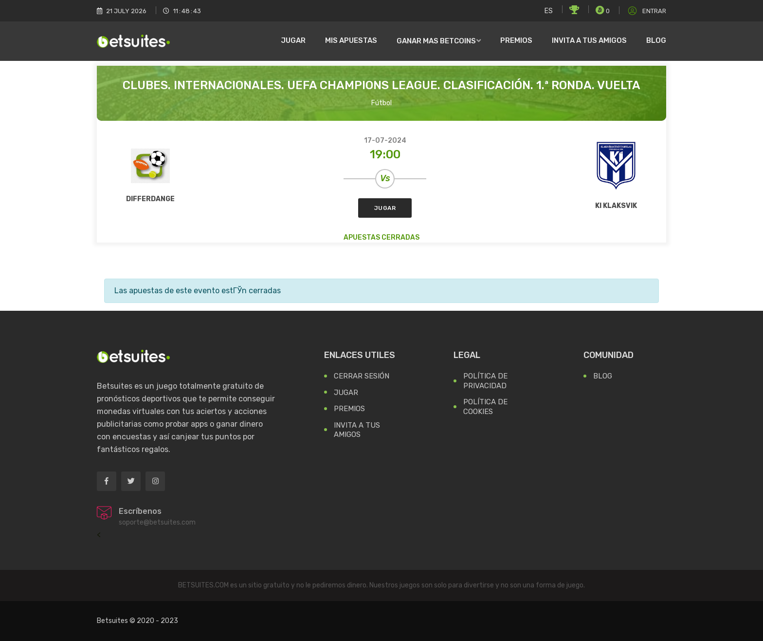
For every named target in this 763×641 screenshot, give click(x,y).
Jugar (293, 40)
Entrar (646, 11)
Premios (516, 40)
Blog (656, 40)
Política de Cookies (485, 406)
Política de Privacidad (485, 381)
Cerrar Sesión (361, 376)
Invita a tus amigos (589, 40)
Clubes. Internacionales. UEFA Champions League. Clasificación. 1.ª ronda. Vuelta (381, 85)
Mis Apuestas (351, 40)
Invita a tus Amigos (357, 430)
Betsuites (112, 621)
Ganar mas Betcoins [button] (436, 41)
